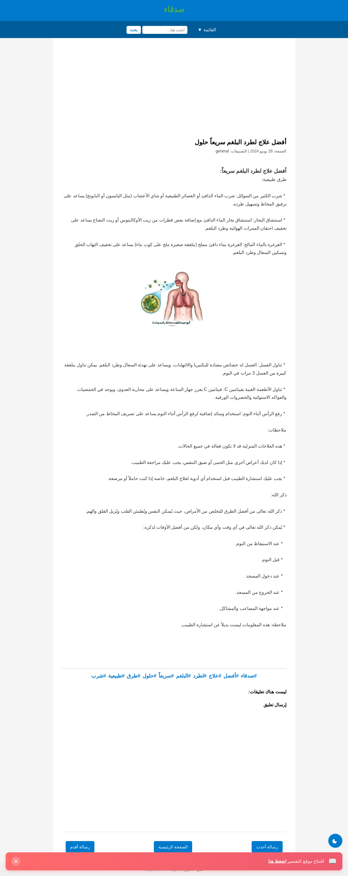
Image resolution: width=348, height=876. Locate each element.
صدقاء (174, 9)
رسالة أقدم (80, 846)
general (222, 151)
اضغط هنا (277, 861)
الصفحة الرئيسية (173, 846)
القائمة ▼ (207, 29)
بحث (134, 30)
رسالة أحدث (267, 846)
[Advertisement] (174, 90)
